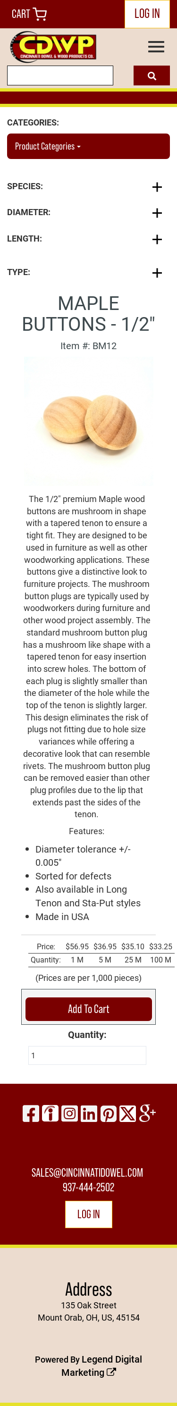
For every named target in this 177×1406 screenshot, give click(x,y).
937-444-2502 (88, 1187)
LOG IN (147, 13)
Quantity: (87, 1034)
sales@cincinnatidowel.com (87, 1173)
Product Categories (48, 146)
